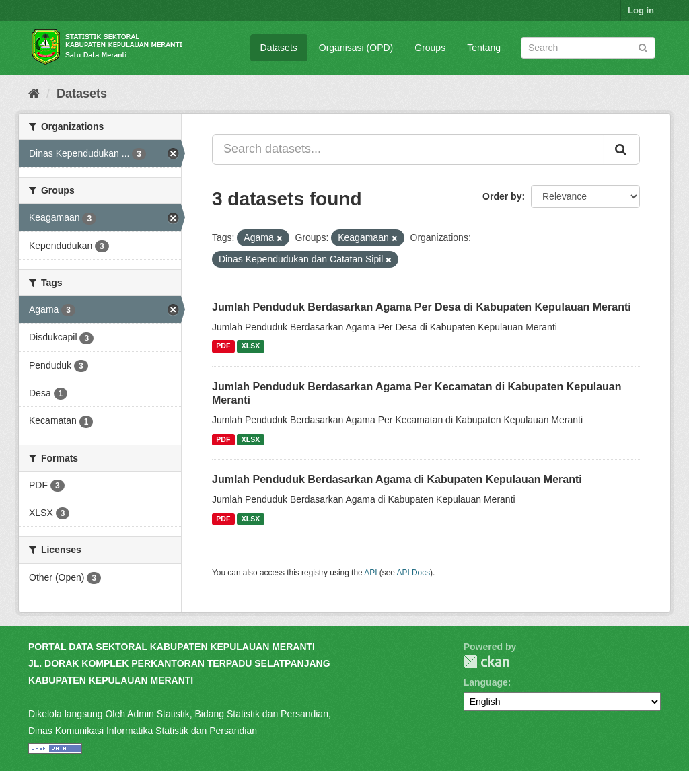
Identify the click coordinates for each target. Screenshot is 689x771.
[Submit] (643, 46)
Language (486, 682)
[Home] (34, 93)
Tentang (484, 47)
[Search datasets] (588, 48)
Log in (641, 10)
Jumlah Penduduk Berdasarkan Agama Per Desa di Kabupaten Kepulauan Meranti (421, 307)
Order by (501, 196)
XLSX (251, 346)
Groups (429, 47)
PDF (223, 346)
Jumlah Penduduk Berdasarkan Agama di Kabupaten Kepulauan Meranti (397, 479)
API (370, 572)
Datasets (278, 47)
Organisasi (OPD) (356, 47)
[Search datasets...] (408, 149)
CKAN (486, 662)
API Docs (414, 572)
